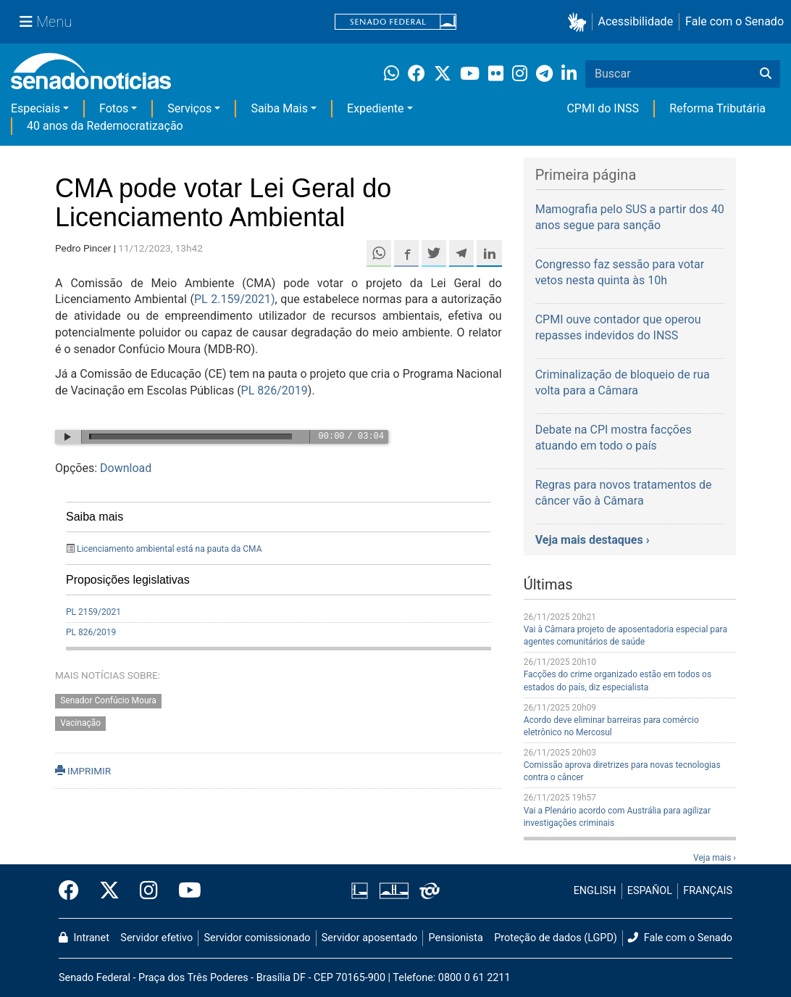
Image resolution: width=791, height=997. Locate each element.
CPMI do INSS (602, 108)
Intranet (84, 938)
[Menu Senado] (45, 21)
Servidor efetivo (156, 938)
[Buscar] (765, 74)
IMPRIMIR (83, 771)
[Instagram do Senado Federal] (149, 891)
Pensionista (456, 938)
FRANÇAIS (707, 891)
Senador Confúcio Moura (108, 701)
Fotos (113, 108)
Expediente (375, 108)
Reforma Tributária (717, 108)
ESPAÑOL (649, 891)
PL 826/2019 (274, 390)
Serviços (189, 108)
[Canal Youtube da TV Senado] (184, 891)
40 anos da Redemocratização (105, 126)
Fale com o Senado (734, 21)
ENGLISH (595, 891)
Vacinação (80, 724)
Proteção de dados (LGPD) (555, 938)
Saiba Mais (279, 108)
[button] (580, 22)
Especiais (35, 108)
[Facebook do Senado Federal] (74, 891)
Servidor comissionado (257, 938)
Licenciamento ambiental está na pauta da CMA (169, 549)
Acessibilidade (636, 21)
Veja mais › (714, 858)
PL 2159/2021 (93, 612)
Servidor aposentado (369, 938)
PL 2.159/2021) (234, 299)
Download (125, 468)
